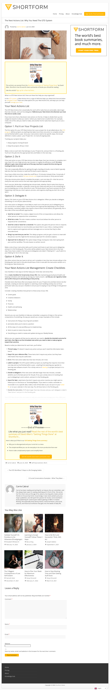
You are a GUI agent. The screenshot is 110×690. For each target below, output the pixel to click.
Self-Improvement (37, 462)
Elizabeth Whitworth (12, 541)
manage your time (16, 102)
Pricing (61, 14)
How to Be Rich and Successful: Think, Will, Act (53, 536)
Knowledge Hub (77, 14)
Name (7, 623)
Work (45, 462)
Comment (8, 598)
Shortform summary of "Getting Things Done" (43, 85)
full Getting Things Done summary (36, 440)
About (68, 14)
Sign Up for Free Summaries (95, 14)
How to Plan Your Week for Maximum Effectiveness (33, 572)
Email (7, 633)
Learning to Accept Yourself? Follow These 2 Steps (33, 536)
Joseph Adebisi (51, 541)
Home (55, 14)
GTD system (13, 98)
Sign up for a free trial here (25, 90)
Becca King (29, 541)
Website (7, 643)
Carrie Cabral (21, 27)
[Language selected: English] (100, 688)
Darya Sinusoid (31, 577)
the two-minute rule (29, 176)
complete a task (12, 100)
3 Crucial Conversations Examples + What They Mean (46, 477)
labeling (44, 367)
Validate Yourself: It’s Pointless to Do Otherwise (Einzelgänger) (13, 536)
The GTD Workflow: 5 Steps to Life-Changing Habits (24, 469)
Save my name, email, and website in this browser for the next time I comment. (30, 651)
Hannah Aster (10, 577)
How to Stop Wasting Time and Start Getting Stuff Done (53, 572)
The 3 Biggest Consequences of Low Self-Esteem (12, 572)
